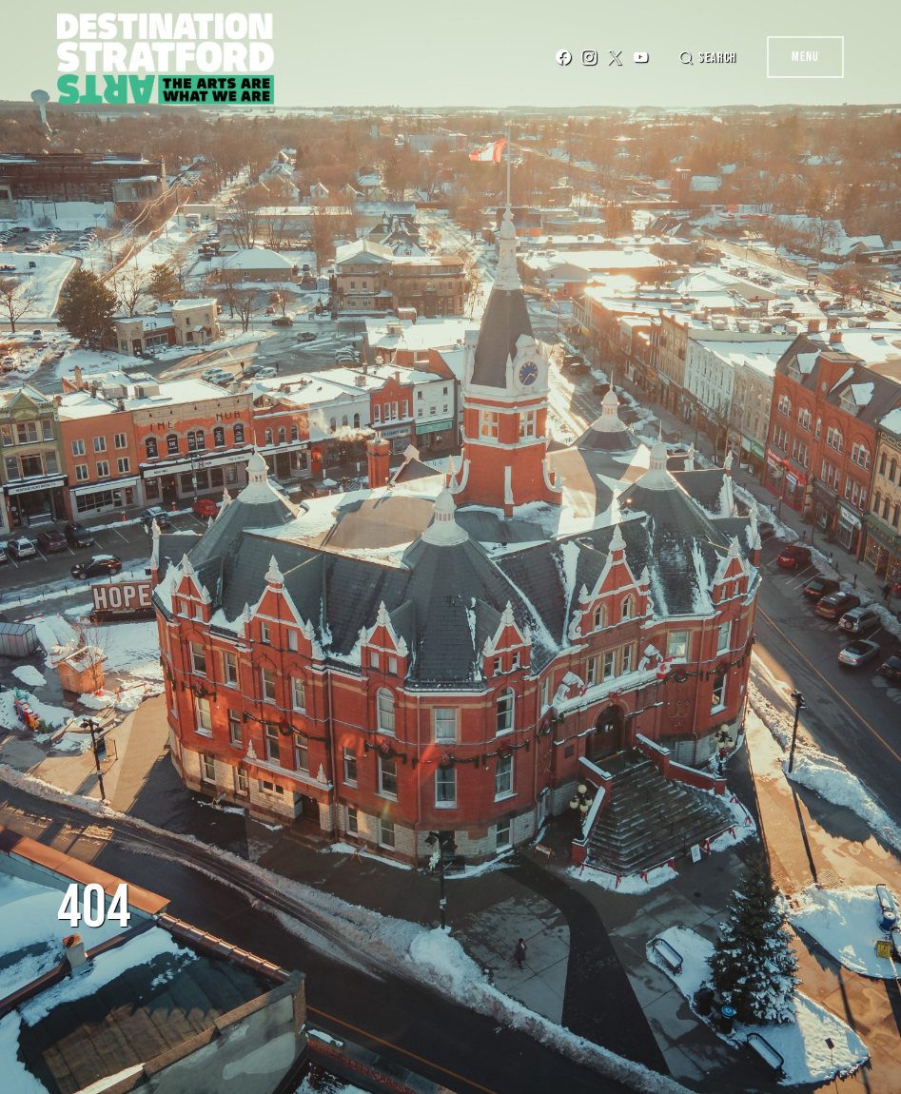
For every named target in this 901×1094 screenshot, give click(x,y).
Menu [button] (805, 57)
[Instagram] (589, 57)
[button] (706, 58)
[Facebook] (563, 57)
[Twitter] (614, 57)
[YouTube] (640, 57)
